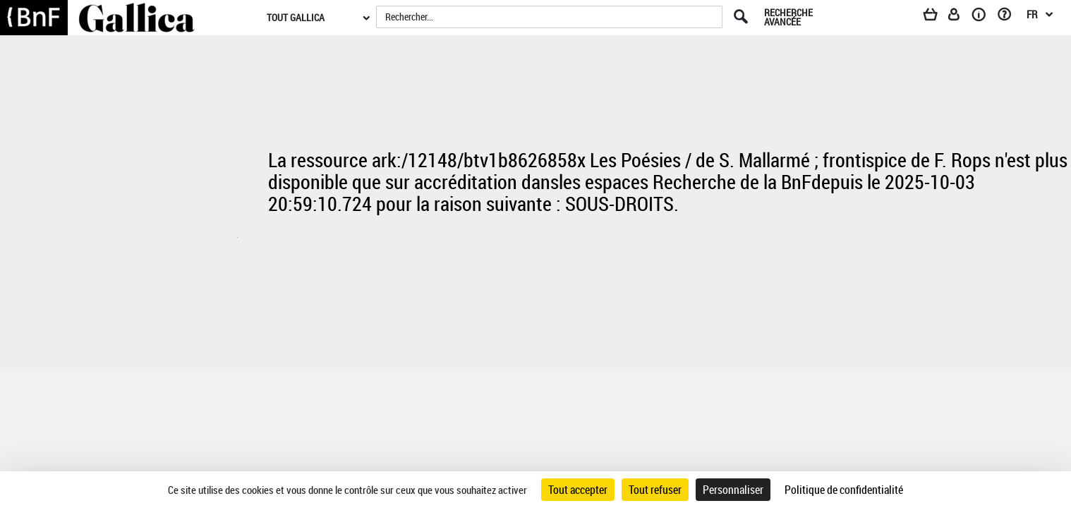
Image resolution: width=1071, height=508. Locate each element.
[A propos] (983, 17)
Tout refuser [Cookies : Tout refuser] (655, 489)
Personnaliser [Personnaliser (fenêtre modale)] (733, 489)
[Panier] (937, 17)
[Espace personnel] (960, 17)
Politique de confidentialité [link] (844, 489)
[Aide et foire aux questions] (1009, 17)
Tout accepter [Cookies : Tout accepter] (577, 489)
